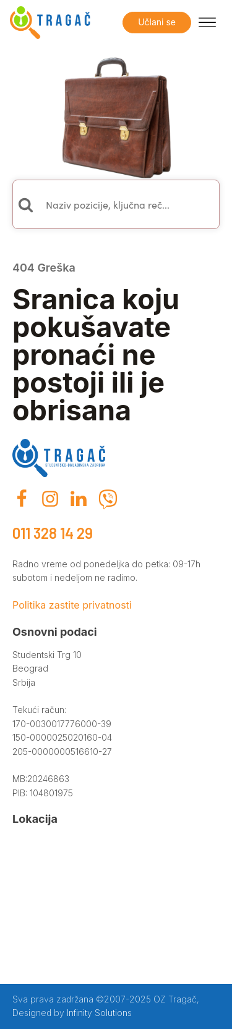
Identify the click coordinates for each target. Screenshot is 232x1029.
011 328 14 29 (52, 533)
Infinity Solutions (99, 1012)
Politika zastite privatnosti (72, 605)
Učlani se (157, 22)
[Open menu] (207, 22)
